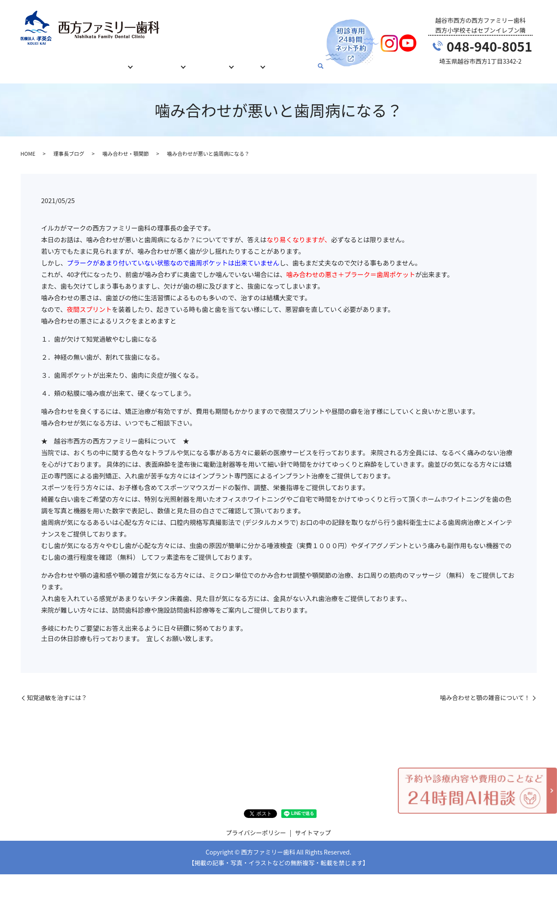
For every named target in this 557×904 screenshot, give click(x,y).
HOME (35, 61)
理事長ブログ (68, 145)
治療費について (164, 61)
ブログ (260, 61)
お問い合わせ (302, 61)
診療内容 (116, 61)
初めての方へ (74, 61)
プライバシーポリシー (256, 824)
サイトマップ (313, 824)
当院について (218, 61)
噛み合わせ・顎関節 (125, 145)
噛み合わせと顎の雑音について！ (485, 689)
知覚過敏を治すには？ (57, 689)
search (332, 62)
